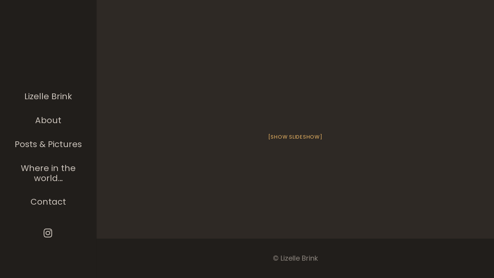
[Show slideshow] (295, 137)
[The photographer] (48, 55)
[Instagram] (48, 233)
